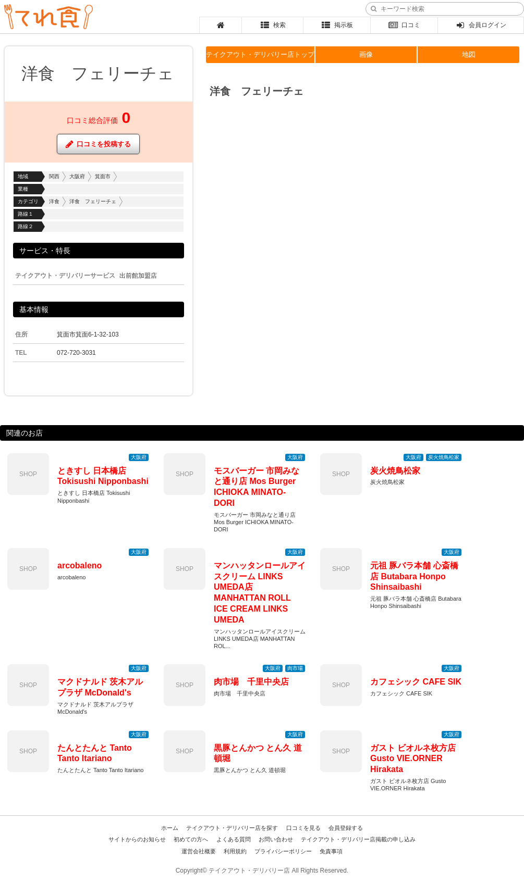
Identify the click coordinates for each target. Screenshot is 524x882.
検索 (272, 25)
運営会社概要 (198, 851)
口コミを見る (303, 828)
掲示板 (336, 25)
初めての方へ (191, 839)
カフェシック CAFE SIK (415, 681)
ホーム (169, 828)
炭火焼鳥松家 (395, 470)
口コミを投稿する (98, 144)
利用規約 (235, 851)
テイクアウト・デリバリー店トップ (260, 54)
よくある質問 (233, 839)
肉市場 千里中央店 (251, 681)
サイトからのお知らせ (137, 839)
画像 (366, 54)
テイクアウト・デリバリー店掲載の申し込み (358, 839)
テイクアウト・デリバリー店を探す (232, 828)
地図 (469, 54)
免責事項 (331, 851)
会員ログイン (481, 25)
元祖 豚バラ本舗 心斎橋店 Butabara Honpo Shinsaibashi (414, 576)
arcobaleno (79, 565)
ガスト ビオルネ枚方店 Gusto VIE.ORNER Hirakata (413, 758)
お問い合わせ (276, 839)
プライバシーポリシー (283, 851)
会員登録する (345, 828)
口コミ (404, 25)
